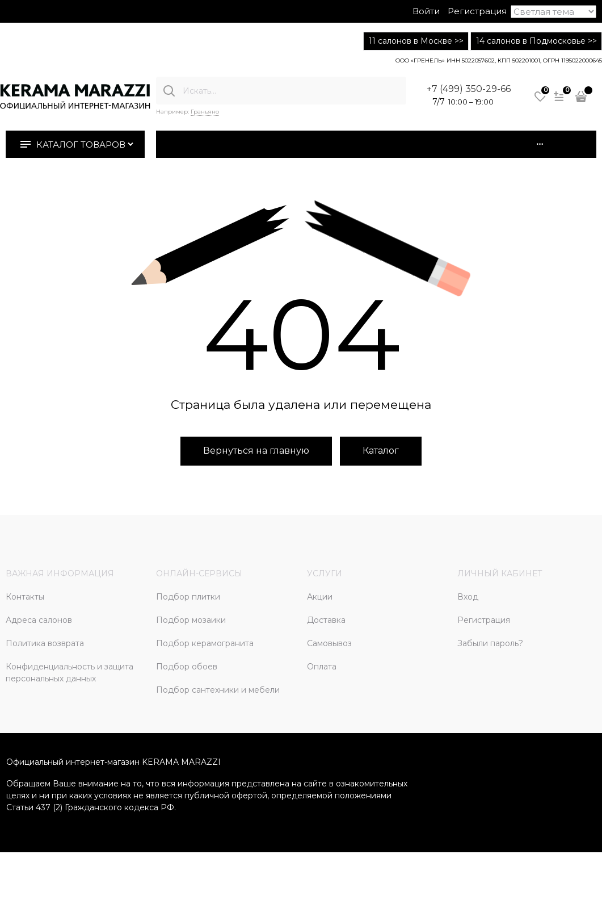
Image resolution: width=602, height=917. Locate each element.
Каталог (381, 450)
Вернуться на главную (256, 450)
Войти (426, 11)
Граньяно (205, 111)
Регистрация (477, 11)
